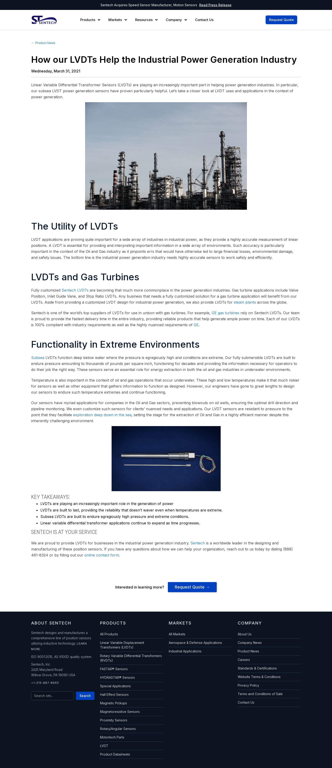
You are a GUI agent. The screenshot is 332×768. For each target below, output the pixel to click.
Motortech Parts (112, 737)
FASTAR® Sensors (114, 669)
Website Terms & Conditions (259, 677)
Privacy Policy (248, 685)
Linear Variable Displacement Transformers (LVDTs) (122, 645)
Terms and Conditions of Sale (260, 694)
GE (196, 325)
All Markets (177, 634)
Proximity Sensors (113, 720)
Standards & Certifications (257, 668)
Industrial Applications (185, 651)
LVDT (104, 746)
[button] (91, 20)
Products (87, 20)
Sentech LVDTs (75, 290)
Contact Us (246, 702)
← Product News (43, 43)
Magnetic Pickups (113, 703)
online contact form (101, 555)
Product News (248, 651)
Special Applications (115, 686)
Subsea (37, 357)
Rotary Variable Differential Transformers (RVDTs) (131, 658)
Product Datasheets (115, 754)
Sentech (197, 543)
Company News (250, 643)
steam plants (245, 302)
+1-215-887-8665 (45, 682)
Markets (115, 20)
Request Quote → (192, 587)
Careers (244, 660)
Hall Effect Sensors (114, 694)
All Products (109, 634)
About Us (245, 634)
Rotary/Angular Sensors (118, 729)
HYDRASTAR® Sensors (117, 677)
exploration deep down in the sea (102, 414)
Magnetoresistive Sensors (120, 712)
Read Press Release (215, 5)
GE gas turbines (225, 313)
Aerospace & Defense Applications (195, 643)
